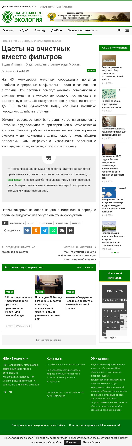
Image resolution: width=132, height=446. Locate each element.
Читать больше (92, 442)
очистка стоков (45, 223)
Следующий (22, 326)
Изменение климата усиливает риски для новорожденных (114, 131)
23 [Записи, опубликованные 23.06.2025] (104, 327)
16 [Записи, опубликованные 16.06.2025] (104, 322)
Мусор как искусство (15, 251)
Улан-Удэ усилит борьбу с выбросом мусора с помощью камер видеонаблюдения (77, 255)
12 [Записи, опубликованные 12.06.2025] (115, 316)
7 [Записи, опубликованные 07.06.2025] (121, 311)
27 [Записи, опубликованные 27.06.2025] (118, 327)
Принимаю (72, 442)
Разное (91, 71)
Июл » (113, 337)
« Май (105, 337)
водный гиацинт (17, 223)
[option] (114, 153)
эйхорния (76, 223)
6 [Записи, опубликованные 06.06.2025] (118, 311)
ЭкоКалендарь (65, 6)
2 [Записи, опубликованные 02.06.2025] (104, 311)
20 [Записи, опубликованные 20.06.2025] (118, 322)
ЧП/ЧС (24, 30)
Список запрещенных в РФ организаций (94, 425)
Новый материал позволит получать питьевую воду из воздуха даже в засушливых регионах (114, 200)
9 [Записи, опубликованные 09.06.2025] (104, 316)
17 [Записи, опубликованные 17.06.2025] (108, 322)
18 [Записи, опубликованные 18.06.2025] (111, 322)
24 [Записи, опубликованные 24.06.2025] (108, 327)
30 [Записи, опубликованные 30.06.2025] (104, 333)
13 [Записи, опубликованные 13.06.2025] (118, 316)
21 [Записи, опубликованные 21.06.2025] (122, 322)
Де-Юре (56, 30)
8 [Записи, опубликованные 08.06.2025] (125, 311)
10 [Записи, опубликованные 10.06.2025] (108, 316)
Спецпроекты (47, 6)
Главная (8, 30)
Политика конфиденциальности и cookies (38, 425)
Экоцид (40, 30)
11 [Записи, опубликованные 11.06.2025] (111, 316)
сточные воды (62, 223)
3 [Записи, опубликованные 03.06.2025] (107, 311)
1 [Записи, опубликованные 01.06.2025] (125, 305)
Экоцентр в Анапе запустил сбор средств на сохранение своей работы (113, 73)
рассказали (15, 179)
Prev (9, 326)
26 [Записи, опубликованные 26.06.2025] (115, 327)
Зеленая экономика (81, 30)
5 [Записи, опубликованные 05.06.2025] (115, 311)
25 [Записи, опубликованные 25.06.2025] (111, 327)
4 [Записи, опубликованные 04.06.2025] (111, 311)
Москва (31, 223)
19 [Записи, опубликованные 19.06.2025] (115, 322)
